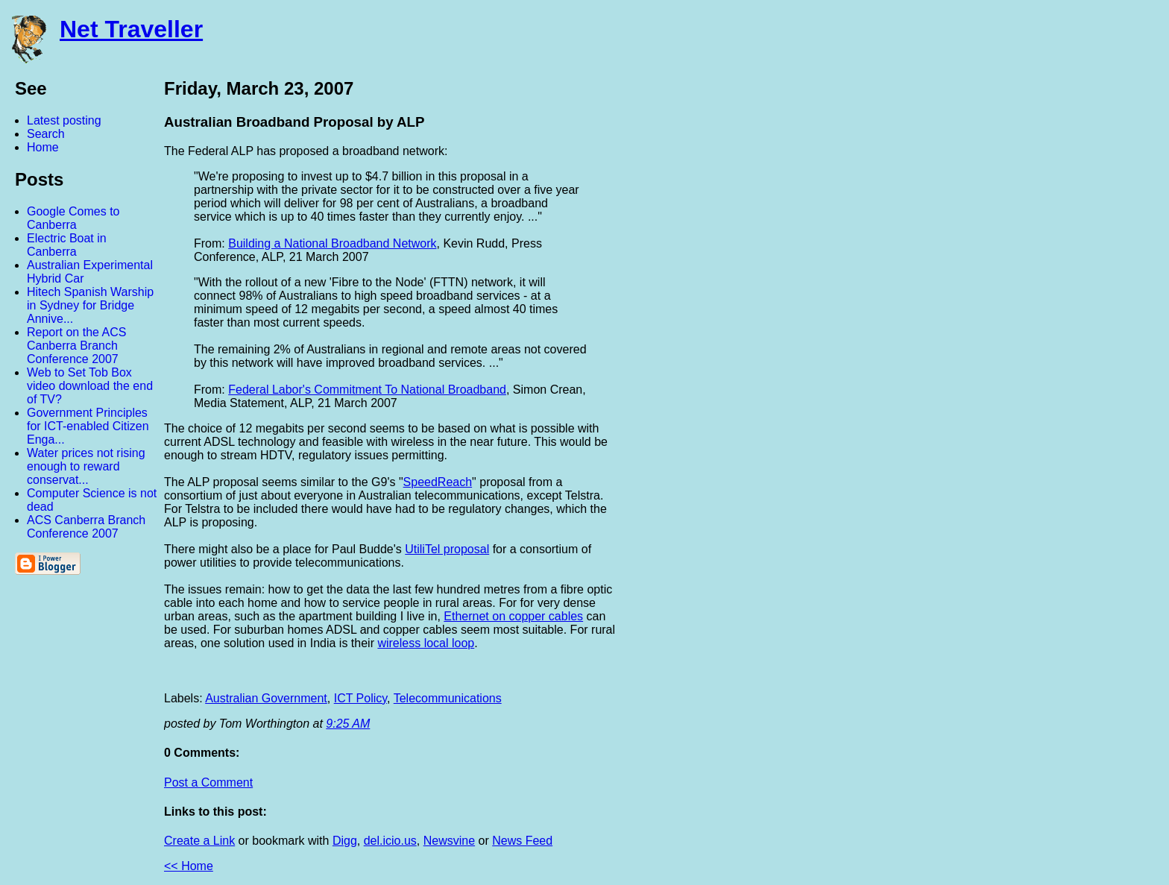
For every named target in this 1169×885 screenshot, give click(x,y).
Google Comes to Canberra (73, 218)
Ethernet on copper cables (513, 616)
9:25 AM (348, 723)
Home (43, 147)
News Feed (522, 840)
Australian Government (266, 698)
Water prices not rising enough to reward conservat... (86, 466)
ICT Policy (360, 698)
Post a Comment (208, 782)
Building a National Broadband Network (332, 243)
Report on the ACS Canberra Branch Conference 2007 (76, 345)
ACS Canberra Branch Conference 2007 (86, 527)
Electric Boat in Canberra (67, 245)
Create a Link (199, 840)
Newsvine (449, 840)
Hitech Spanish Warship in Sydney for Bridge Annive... (90, 305)
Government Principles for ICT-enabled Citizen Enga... (88, 426)
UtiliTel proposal (447, 549)
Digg (345, 840)
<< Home (188, 866)
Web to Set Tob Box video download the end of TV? (90, 386)
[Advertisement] (1005, 300)
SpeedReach (438, 482)
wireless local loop (425, 643)
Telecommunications (448, 698)
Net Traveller (131, 29)
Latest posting (64, 120)
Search (46, 133)
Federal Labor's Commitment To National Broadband (367, 389)
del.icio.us (390, 840)
